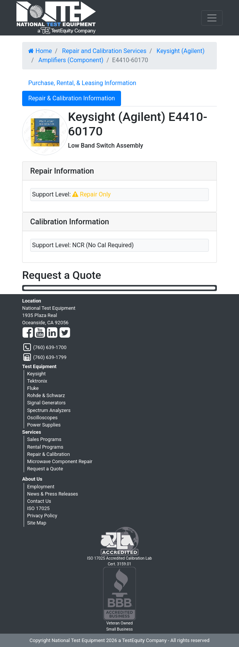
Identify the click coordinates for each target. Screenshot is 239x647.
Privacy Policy (42, 515)
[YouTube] (39, 333)
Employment (40, 486)
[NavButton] (212, 18)
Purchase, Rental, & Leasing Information (82, 83)
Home (40, 51)
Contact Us (39, 501)
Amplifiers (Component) (71, 60)
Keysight (36, 374)
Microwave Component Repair (59, 461)
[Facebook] (27, 333)
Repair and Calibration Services (104, 51)
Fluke (33, 388)
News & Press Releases (52, 494)
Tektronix (37, 381)
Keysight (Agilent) (181, 51)
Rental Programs (45, 447)
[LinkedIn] (52, 333)
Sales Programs (44, 439)
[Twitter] (64, 333)
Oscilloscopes (42, 417)
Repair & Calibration (48, 454)
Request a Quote (45, 469)
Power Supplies (44, 425)
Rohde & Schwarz (46, 395)
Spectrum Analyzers (49, 410)
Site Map (36, 523)
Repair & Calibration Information (71, 98)
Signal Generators (46, 403)
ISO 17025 (38, 508)
